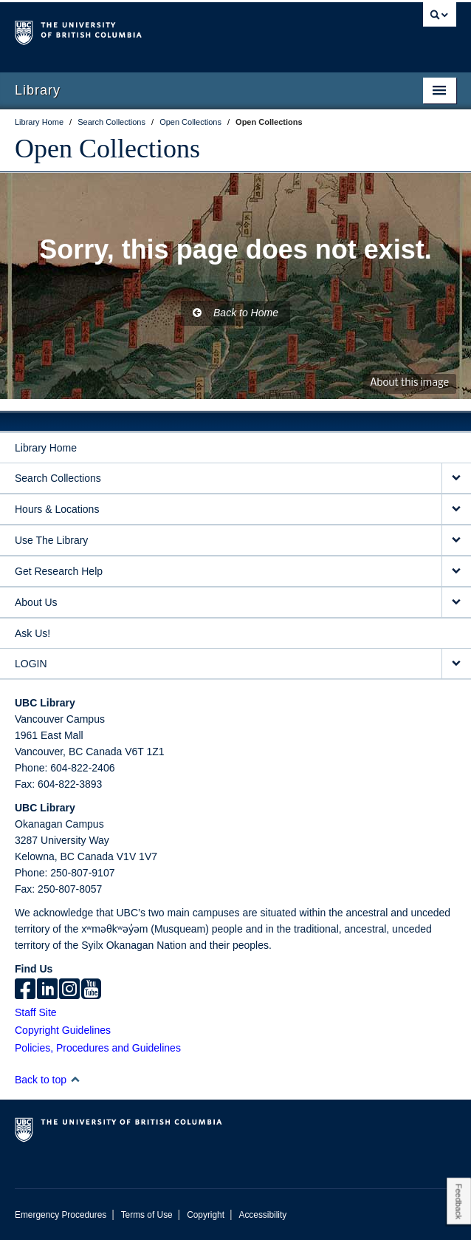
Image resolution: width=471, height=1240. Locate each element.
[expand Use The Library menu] (456, 540)
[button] (74, 1079)
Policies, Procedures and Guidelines (98, 1048)
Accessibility (262, 1215)
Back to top (47, 1080)
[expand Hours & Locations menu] (456, 509)
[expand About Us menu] (456, 602)
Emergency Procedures (60, 1215)
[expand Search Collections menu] (456, 478)
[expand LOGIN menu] (456, 664)
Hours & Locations (57, 509)
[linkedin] (47, 990)
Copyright (205, 1215)
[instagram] (69, 990)
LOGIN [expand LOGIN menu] (31, 664)
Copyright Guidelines (63, 1030)
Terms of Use (147, 1215)
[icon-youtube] (91, 990)
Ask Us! (32, 633)
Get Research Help (59, 571)
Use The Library (51, 540)
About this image (409, 383)
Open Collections (107, 148)
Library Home (46, 448)
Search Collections (58, 478)
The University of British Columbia (169, 30)
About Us (36, 602)
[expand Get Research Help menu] (456, 571)
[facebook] (25, 990)
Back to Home (235, 312)
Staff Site (36, 1012)
